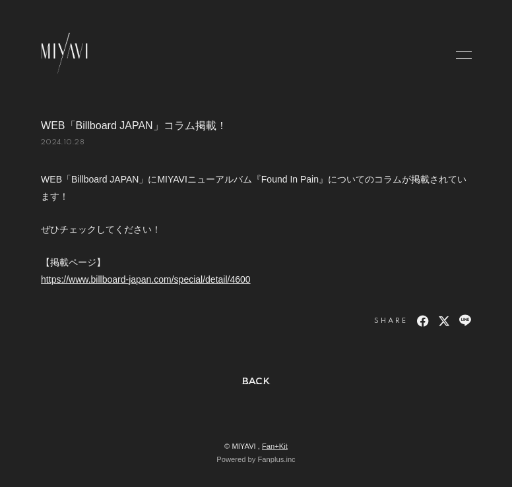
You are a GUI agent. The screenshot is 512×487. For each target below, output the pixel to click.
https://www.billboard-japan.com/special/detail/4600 (146, 279)
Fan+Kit (275, 446)
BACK (256, 381)
